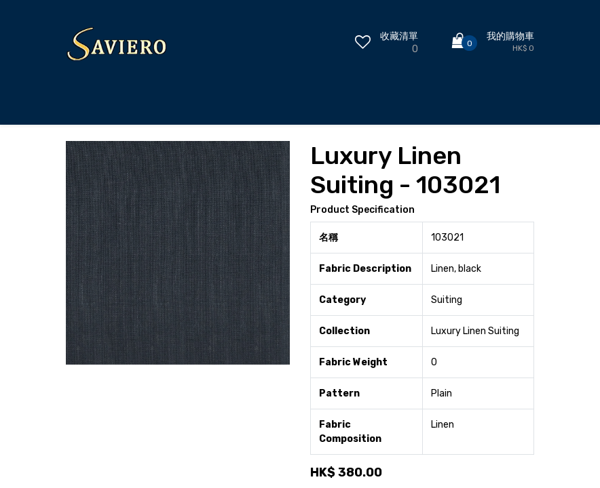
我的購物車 (510, 36)
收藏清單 (399, 36)
